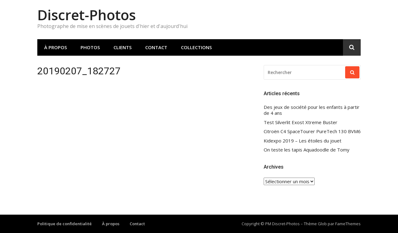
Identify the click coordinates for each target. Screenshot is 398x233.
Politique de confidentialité (64, 223)
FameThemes (348, 223)
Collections (196, 47)
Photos (90, 47)
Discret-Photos (86, 14)
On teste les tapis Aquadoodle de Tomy (306, 150)
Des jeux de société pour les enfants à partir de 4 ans (311, 110)
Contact (156, 47)
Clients (122, 47)
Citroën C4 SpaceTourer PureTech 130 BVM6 (312, 131)
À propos (55, 47)
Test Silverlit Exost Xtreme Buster (300, 122)
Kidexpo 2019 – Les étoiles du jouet (302, 141)
